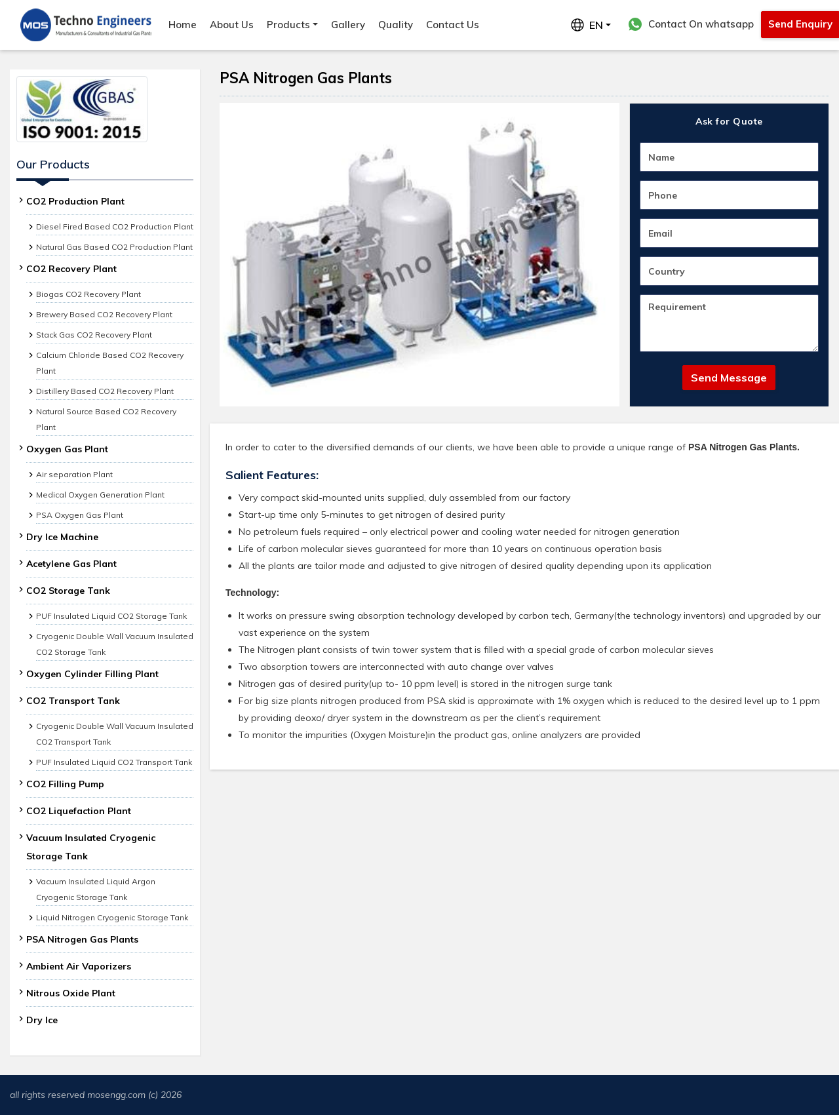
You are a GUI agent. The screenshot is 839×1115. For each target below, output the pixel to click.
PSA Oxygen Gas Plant (79, 515)
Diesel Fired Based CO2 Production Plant (114, 226)
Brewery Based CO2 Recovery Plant (104, 314)
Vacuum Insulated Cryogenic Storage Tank (90, 847)
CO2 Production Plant (75, 201)
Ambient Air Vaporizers (78, 966)
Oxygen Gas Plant (67, 449)
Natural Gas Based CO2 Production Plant (114, 247)
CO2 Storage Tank (68, 591)
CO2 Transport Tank (73, 701)
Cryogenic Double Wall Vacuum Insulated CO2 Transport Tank (114, 734)
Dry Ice (42, 1020)
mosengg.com (116, 1095)
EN (587, 24)
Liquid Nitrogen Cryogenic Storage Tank (112, 917)
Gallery (348, 24)
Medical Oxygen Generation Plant (100, 494)
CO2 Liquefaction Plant (78, 811)
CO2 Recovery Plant (71, 269)
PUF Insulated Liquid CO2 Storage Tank (111, 616)
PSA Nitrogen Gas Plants (82, 939)
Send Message (729, 377)
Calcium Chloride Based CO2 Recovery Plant (110, 363)
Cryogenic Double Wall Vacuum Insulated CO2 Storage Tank (114, 644)
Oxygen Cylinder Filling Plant (92, 674)
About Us (232, 24)
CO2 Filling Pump (65, 784)
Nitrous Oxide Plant (70, 993)
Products (288, 24)
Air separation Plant (74, 474)
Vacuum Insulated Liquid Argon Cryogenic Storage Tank (95, 889)
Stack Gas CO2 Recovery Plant (94, 335)
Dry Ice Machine (62, 537)
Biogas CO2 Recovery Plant (88, 294)
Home (182, 24)
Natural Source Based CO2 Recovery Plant (106, 419)
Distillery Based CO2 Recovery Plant (105, 391)
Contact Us (452, 24)
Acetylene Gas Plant (71, 564)
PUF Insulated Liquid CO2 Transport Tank (114, 762)
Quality (395, 24)
